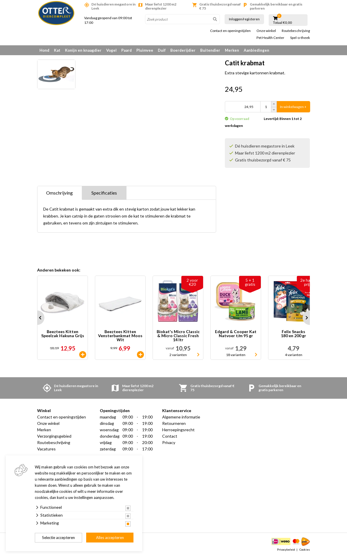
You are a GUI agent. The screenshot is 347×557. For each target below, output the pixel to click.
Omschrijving (59, 192)
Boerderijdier (183, 50)
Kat (57, 50)
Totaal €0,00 (282, 22)
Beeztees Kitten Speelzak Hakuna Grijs (62, 334)
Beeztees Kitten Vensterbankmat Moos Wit (120, 336)
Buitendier (210, 50)
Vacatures (46, 448)
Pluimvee (144, 50)
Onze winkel (266, 31)
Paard (126, 50)
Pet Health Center (270, 37)
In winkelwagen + (293, 107)
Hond (44, 50)
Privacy (168, 442)
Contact (169, 436)
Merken (232, 50)
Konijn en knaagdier (83, 50)
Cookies (304, 549)
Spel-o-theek (300, 37)
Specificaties (104, 192)
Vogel (111, 50)
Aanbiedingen (256, 50)
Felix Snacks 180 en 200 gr (293, 334)
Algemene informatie (181, 416)
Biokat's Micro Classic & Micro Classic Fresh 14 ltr (178, 336)
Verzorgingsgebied (54, 436)
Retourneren (174, 423)
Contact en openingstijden (230, 31)
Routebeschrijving (296, 31)
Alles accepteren (110, 537)
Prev (37, 317)
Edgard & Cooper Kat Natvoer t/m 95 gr (235, 334)
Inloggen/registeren (244, 19)
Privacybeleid (286, 549)
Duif (162, 50)
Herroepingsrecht (178, 429)
